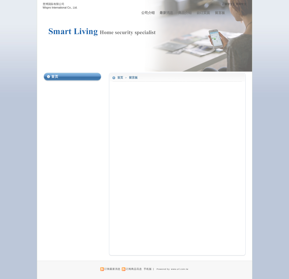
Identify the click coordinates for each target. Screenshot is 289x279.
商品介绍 (185, 13)
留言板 (220, 13)
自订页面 (203, 13)
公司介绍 (148, 13)
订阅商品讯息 (134, 269)
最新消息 (166, 13)
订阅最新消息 (112, 269)
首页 (120, 77)
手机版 (148, 269)
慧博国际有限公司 (53, 4)
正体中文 (227, 4)
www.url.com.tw (179, 269)
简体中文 (241, 4)
